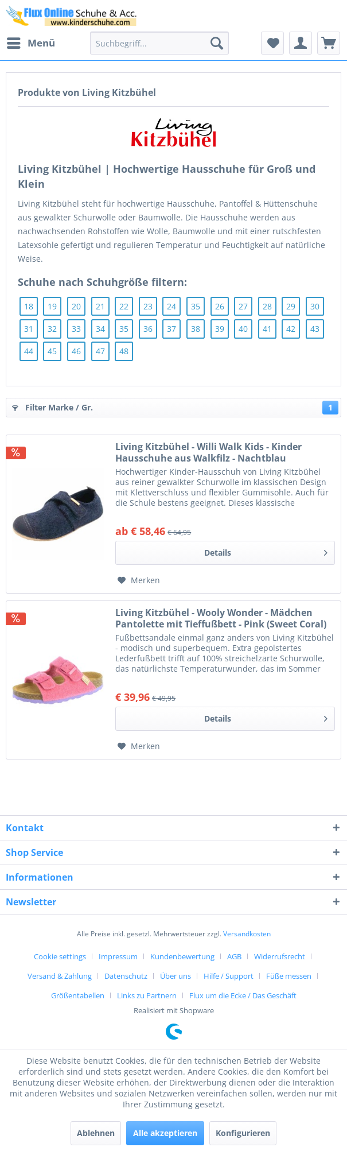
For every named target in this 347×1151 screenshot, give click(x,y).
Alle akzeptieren (165, 1132)
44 (28, 351)
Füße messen (288, 976)
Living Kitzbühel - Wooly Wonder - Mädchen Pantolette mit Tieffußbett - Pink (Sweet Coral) (220, 618)
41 (267, 328)
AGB (234, 956)
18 (28, 306)
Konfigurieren (243, 1132)
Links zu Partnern (147, 995)
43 (314, 328)
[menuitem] (30, 43)
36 (148, 328)
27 (243, 306)
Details (265, 551)
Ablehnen (96, 1132)
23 (148, 306)
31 (28, 328)
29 (290, 306)
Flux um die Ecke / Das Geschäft (243, 995)
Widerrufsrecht (279, 956)
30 (314, 306)
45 (52, 351)
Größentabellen (77, 995)
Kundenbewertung (182, 956)
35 (195, 306)
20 (76, 306)
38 (195, 328)
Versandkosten (247, 934)
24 (171, 306)
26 (219, 306)
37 (171, 328)
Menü (31, 41)
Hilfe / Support (229, 976)
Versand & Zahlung (60, 976)
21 (100, 306)
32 (52, 328)
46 (76, 351)
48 (123, 351)
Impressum (118, 956)
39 (219, 328)
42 (290, 328)
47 (100, 351)
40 (243, 328)
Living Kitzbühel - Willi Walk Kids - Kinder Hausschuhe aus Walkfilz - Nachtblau (208, 452)
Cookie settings (60, 956)
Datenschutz (125, 976)
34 (100, 328)
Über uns (175, 976)
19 (52, 306)
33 (76, 328)
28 (267, 306)
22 (123, 306)
